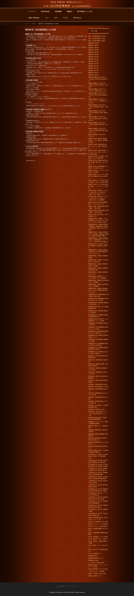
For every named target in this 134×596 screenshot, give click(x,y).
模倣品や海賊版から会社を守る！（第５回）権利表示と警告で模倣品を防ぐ (98, 112)
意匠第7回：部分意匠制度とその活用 (98, 386)
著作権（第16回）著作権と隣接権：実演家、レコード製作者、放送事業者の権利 (98, 140)
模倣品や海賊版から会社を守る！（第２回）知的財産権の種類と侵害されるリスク (98, 130)
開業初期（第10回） (93, 54)
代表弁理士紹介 (45, 11)
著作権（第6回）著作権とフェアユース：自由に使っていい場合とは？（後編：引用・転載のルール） (98, 192)
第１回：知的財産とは (94, 553)
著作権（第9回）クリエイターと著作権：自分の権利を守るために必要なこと (98, 176)
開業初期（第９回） (93, 56)
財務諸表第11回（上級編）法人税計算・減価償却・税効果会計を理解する (98, 245)
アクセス (65, 18)
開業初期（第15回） (93, 43)
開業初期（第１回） (93, 75)
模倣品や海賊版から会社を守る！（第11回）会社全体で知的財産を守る (98, 79)
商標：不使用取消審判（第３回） (97, 36)
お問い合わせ (77, 18)
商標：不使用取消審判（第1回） (97, 40)
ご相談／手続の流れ (33, 18)
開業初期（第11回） (93, 52)
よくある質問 (60, 586)
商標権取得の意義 (93, 560)
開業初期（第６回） (93, 63)
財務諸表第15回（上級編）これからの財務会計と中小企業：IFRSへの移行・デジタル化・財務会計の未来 (98, 220)
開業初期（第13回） (93, 47)
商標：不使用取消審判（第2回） (97, 38)
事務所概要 (58, 11)
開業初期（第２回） (93, 72)
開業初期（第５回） (93, 66)
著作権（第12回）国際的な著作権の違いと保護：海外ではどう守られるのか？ (98, 162)
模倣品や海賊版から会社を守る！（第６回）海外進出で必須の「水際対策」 (98, 106)
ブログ (56, 18)
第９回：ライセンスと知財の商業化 (98, 526)
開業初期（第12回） (93, 50)
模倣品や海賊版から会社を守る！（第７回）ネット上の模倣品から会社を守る (98, 100)
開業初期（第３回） (93, 70)
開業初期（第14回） (93, 45)
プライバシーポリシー (71, 586)
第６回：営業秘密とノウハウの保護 (98, 536)
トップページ (32, 11)
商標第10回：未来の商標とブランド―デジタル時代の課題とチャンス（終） (98, 413)
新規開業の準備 (92, 555)
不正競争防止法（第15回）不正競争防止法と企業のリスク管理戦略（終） (98, 456)
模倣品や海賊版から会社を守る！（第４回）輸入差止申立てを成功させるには (98, 118)
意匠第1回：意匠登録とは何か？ (97, 409)
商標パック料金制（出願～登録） (97, 573)
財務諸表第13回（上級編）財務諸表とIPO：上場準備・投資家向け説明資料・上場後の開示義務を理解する (98, 233)
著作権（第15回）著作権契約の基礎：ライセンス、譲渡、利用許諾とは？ (98, 146)
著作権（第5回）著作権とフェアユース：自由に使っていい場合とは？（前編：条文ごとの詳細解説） (98, 198)
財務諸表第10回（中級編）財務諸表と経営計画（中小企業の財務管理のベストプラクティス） (98, 251)
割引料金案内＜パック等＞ (85, 11)
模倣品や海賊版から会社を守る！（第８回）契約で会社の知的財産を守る (98, 94)
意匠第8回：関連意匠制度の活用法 (97, 384)
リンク (47, 18)
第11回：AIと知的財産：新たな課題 (98, 521)
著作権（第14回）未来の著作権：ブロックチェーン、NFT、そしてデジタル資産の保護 (98, 152)
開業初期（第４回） (93, 68)
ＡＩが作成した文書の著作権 (96, 562)
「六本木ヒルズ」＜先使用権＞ (96, 571)
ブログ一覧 (93, 31)
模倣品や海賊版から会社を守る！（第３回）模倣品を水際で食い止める (98, 124)
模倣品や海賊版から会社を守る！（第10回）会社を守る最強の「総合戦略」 (98, 84)
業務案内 (69, 11)
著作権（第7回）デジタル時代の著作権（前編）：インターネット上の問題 (98, 186)
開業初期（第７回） (93, 61)
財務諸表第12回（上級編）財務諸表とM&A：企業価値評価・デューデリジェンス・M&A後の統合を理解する (98, 239)
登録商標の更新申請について (96, 558)
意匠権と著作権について (95, 576)
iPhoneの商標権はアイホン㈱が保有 (98, 569)
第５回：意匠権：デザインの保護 (97, 539)
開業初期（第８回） (93, 59)
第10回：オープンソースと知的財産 (98, 524)
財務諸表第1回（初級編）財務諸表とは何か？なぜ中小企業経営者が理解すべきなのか (98, 290)
